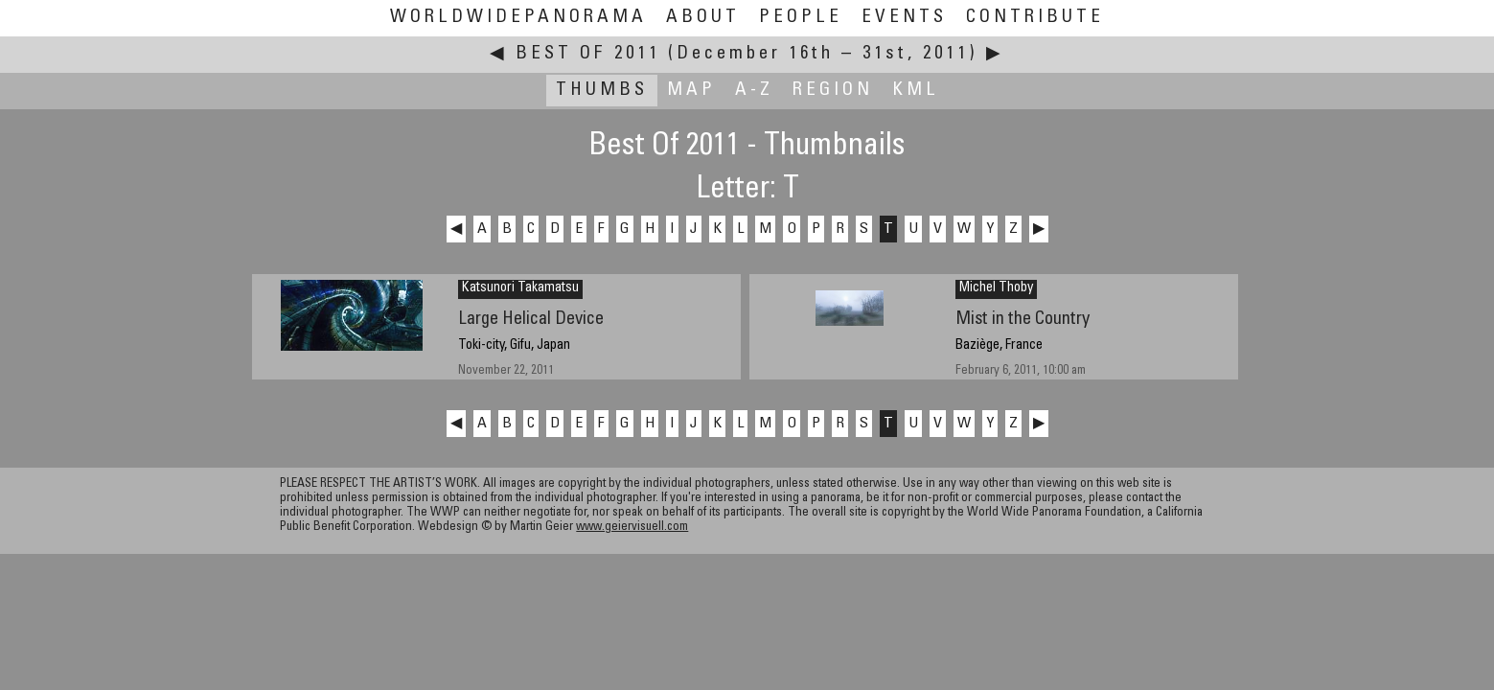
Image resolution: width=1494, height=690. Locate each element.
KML (915, 90)
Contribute (1035, 18)
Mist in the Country (1022, 319)
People (800, 18)
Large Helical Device (531, 319)
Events (904, 18)
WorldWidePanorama (518, 18)
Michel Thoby (996, 288)
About (703, 18)
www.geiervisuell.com (632, 527)
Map (691, 90)
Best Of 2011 (588, 54)
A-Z (754, 90)
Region (833, 90)
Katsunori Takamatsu (520, 288)
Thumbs (602, 90)
